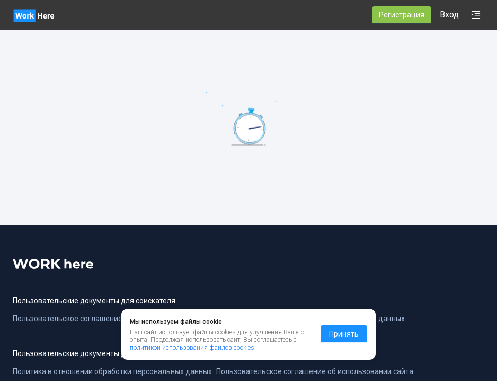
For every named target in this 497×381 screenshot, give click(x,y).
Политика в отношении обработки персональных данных (112, 371)
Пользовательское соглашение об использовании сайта (314, 371)
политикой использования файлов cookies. (193, 347)
